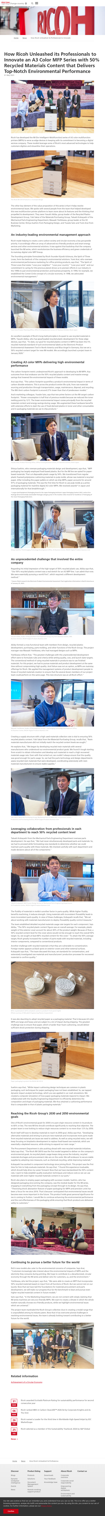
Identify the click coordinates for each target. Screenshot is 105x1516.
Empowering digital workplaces (66, 1488)
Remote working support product (34, 1491)
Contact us (82, 1471)
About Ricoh (66, 1471)
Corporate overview (65, 1476)
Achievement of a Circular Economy (26, 1382)
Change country (65, 3)
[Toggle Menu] (83, 3)
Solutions (31, 1479)
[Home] (5, 3)
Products (31, 1475)
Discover (15, 1471)
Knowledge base (50, 1482)
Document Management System (33, 1484)
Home (16, 38)
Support (47, 1471)
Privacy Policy (46, 1506)
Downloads (48, 1475)
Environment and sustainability (68, 1495)
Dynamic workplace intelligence (15, 1481)
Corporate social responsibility (67, 1482)
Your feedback (50, 1479)
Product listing (34, 1471)
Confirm (11, 1511)
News (25, 38)
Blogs (13, 1475)
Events (13, 1486)
